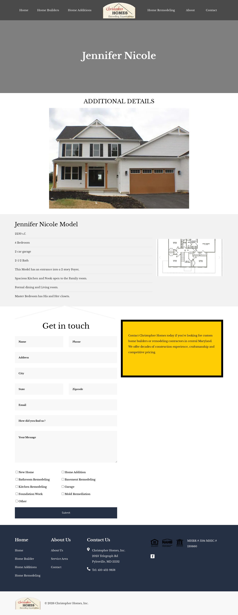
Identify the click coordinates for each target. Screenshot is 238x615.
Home (23, 10)
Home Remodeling (161, 10)
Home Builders (48, 10)
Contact (211, 10)
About (190, 10)
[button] (160, 257)
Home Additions (79, 10)
